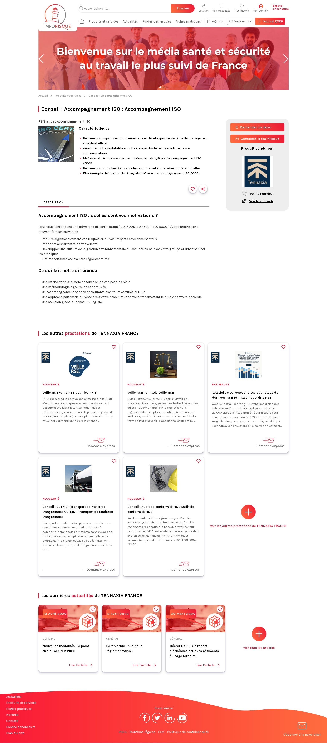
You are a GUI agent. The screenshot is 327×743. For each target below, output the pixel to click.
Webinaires (242, 21)
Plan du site (15, 733)
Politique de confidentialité (188, 732)
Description (54, 203)
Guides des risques (158, 21)
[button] (41, 58)
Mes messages (221, 8)
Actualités (132, 21)
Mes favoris (242, 8)
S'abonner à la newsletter (302, 730)
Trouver (182, 8)
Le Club (203, 8)
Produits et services (105, 21)
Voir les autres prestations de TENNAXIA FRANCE (248, 516)
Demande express (101, 442)
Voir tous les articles (259, 638)
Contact (12, 721)
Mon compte (261, 8)
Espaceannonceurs (281, 7)
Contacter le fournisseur (257, 139)
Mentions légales (142, 732)
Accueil (43, 95)
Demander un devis (253, 127)
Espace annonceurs (20, 727)
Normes (12, 715)
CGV (161, 732)
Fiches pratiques (189, 21)
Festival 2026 (271, 21)
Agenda (217, 21)
